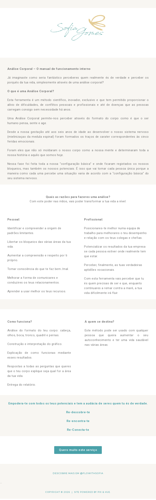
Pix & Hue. (104, 492)
